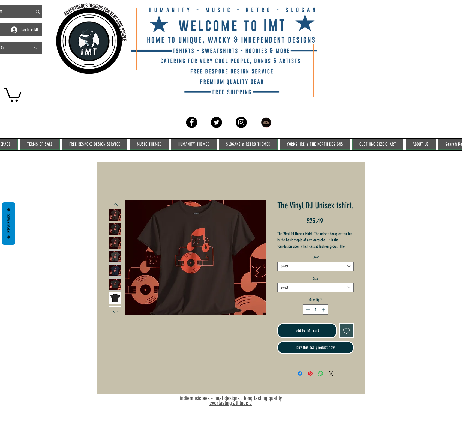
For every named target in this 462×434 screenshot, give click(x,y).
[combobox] (315, 266)
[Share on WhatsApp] (320, 373)
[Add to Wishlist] (346, 330)
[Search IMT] (37, 11)
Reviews (8, 223)
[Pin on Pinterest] (310, 373)
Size (315, 278)
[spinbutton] (315, 309)
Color (316, 257)
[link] (13, 94)
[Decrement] (307, 309)
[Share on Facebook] (300, 373)
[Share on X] (331, 373)
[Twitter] (216, 122)
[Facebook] (191, 122)
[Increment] (323, 309)
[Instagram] (241, 122)
